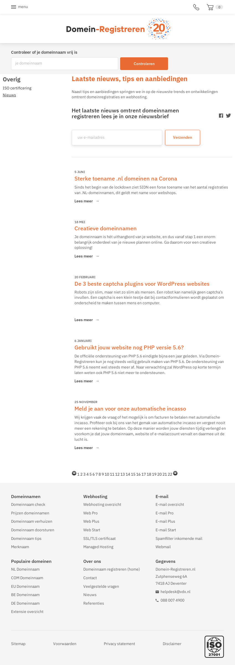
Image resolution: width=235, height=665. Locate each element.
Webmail (163, 546)
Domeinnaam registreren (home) (111, 569)
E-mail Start (166, 529)
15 (133, 474)
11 (112, 474)
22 (170, 474)
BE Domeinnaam (25, 594)
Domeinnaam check (28, 504)
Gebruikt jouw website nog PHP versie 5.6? (129, 347)
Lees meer (86, 201)
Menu (23, 6)
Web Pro (90, 513)
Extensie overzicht (27, 611)
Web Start (91, 529)
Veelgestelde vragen (101, 586)
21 (164, 474)
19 (154, 474)
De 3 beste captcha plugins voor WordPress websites (142, 283)
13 (122, 474)
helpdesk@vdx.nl (175, 591)
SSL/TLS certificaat (99, 538)
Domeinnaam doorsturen (32, 529)
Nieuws (90, 594)
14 (128, 474)
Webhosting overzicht (102, 504)
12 (117, 474)
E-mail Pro (165, 513)
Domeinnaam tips (26, 538)
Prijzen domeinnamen (30, 513)
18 (149, 474)
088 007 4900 (172, 600)
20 (159, 474)
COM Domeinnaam (27, 577)
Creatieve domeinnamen (105, 228)
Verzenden (182, 137)
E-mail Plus (165, 521)
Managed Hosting (98, 546)
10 (107, 474)
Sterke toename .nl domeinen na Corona (125, 178)
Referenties (93, 603)
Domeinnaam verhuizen (31, 521)
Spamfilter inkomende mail (179, 538)
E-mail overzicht (170, 504)
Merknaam (20, 546)
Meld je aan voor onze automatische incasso (130, 408)
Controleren (144, 63)
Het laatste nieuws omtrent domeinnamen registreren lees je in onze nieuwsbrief (125, 113)
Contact (90, 577)
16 (138, 474)
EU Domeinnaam (25, 586)
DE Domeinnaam (25, 603)
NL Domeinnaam (25, 569)
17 (143, 474)
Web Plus (91, 521)
